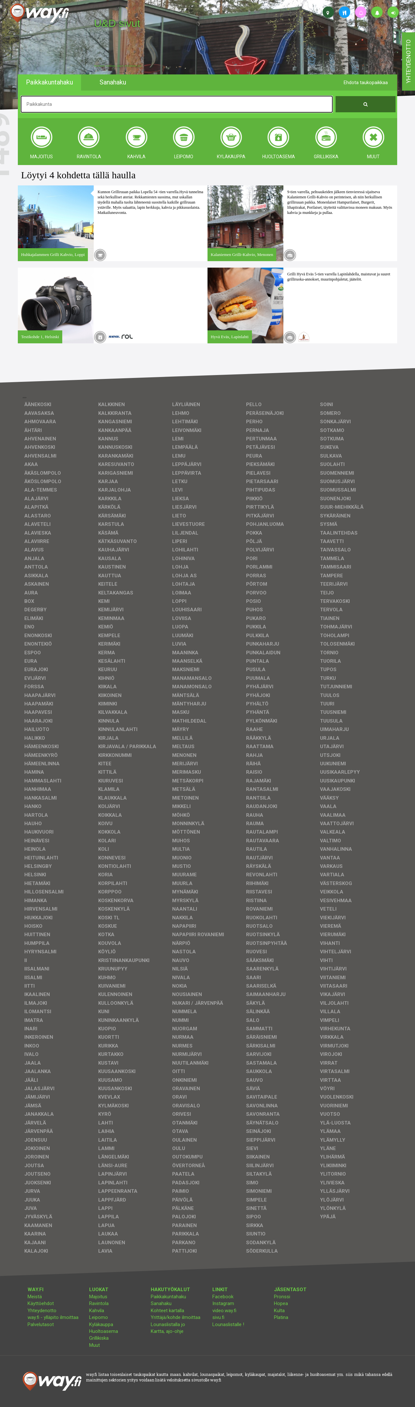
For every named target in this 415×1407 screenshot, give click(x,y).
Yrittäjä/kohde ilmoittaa (175, 1317)
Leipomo (98, 1317)
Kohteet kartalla (167, 1310)
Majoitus (98, 1297)
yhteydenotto (408, 61)
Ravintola (99, 1303)
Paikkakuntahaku (168, 1297)
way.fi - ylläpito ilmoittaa (53, 1317)
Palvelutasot (41, 1324)
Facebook (222, 1297)
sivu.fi (218, 1317)
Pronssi (282, 1297)
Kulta (279, 1310)
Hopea (281, 1303)
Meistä (35, 1297)
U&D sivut (117, 23)
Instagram (223, 1303)
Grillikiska (99, 1338)
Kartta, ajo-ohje (167, 1331)
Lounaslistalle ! (228, 1324)
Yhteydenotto (42, 1310)
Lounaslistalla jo (168, 1324)
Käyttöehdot (41, 1303)
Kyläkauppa (101, 1324)
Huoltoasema (103, 1331)
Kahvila (96, 1310)
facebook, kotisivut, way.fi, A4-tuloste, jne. (118, 66)
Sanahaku (161, 1303)
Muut (94, 1345)
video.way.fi (224, 1310)
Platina (281, 1317)
